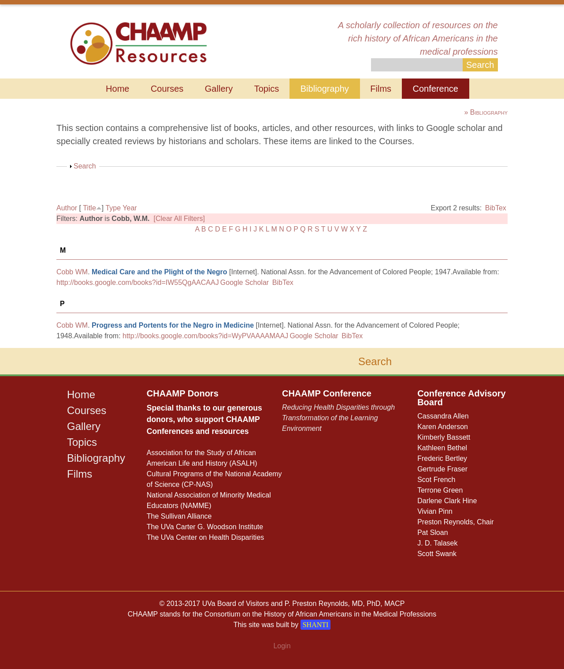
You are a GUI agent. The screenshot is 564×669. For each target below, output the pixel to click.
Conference (435, 88)
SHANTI (316, 624)
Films (380, 88)
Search (85, 166)
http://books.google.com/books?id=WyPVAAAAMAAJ (205, 336)
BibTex (495, 208)
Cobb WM (72, 272)
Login (281, 646)
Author (66, 208)
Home (117, 88)
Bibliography (325, 88)
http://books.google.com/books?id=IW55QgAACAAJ (137, 282)
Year (129, 208)
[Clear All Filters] (178, 218)
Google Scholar (244, 282)
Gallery (219, 88)
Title (89, 208)
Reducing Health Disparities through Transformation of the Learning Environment (338, 418)
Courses (167, 88)
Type (113, 208)
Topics (266, 88)
